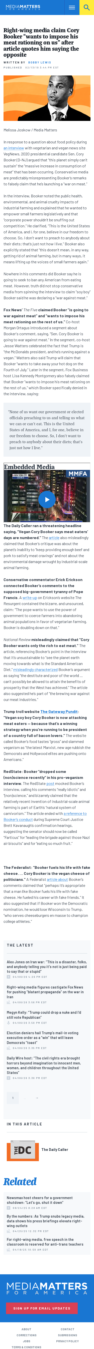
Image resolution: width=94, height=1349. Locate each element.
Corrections (27, 1335)
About (26, 1329)
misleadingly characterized (35, 669)
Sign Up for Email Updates (41, 1308)
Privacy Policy (67, 1341)
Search (86, 7)
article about (57, 879)
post (50, 783)
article (54, 537)
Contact (67, 1329)
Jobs (26, 1341)
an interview (14, 147)
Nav (68, 7)
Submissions (67, 1335)
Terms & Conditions (26, 1347)
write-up (30, 597)
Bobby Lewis (39, 62)
